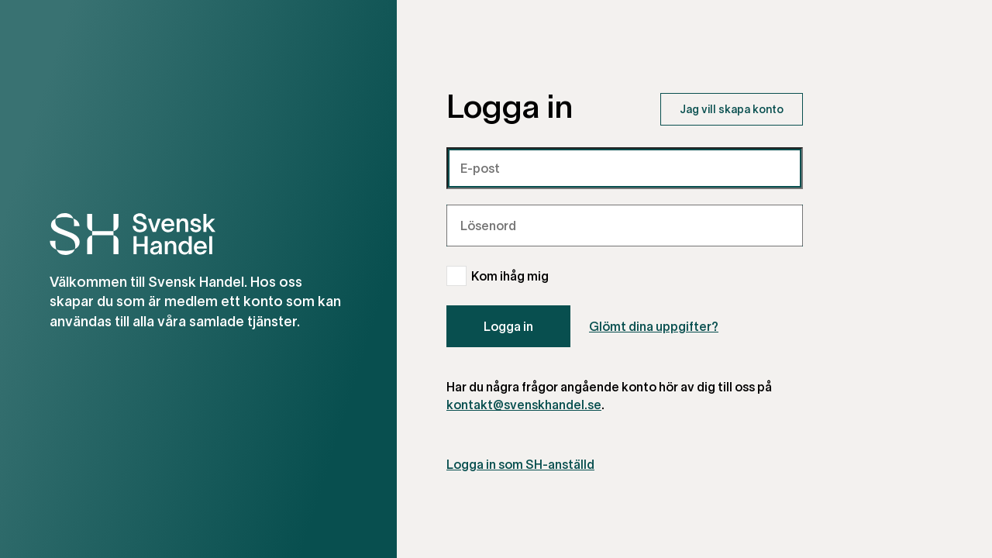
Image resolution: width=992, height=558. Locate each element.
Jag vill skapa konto (732, 108)
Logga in (508, 326)
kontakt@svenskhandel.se (523, 404)
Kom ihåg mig (510, 276)
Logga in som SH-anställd (520, 464)
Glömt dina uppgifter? (653, 326)
